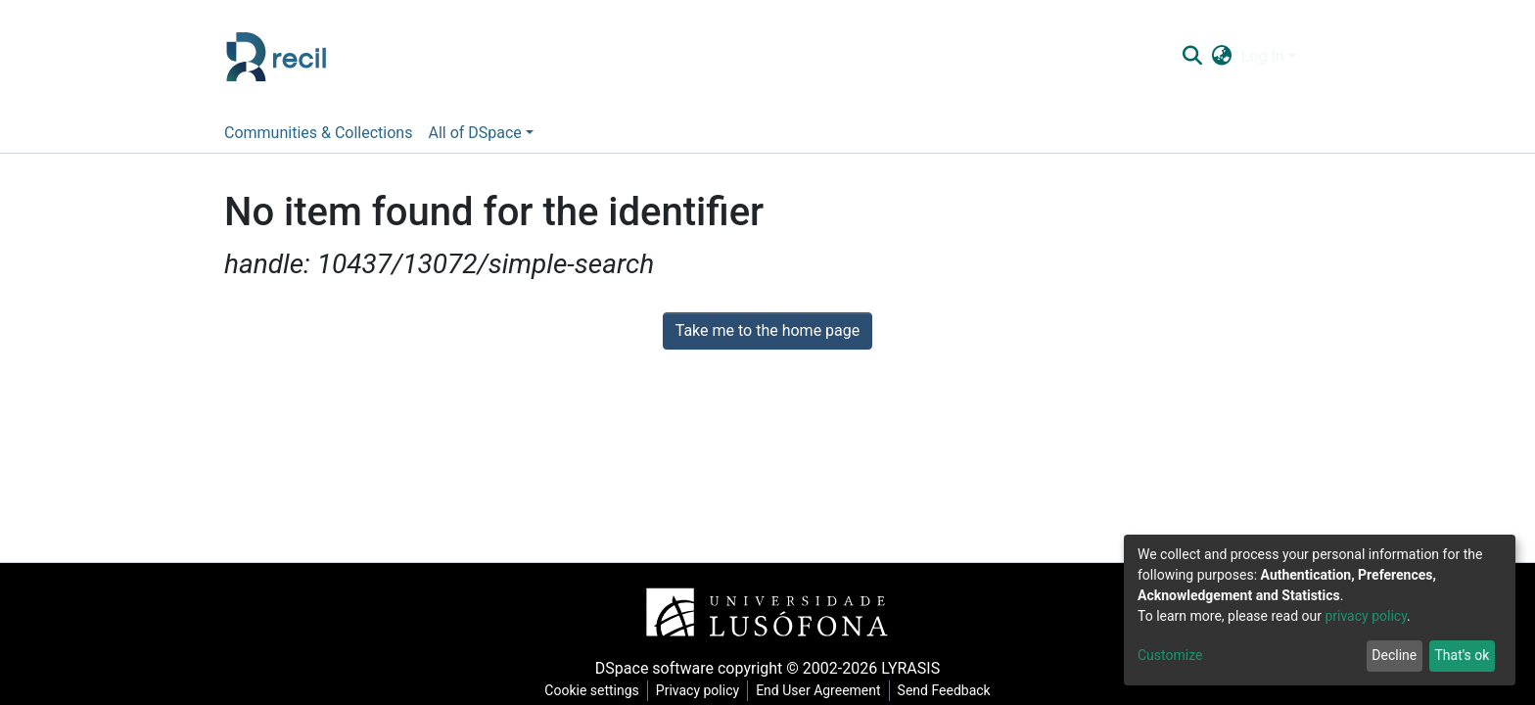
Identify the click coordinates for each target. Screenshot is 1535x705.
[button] (1221, 57)
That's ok (1461, 655)
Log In (1262, 56)
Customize (1170, 655)
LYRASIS (910, 668)
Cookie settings (591, 690)
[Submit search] (1192, 57)
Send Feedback (944, 690)
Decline (1394, 655)
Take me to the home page (768, 330)
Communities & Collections (318, 132)
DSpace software (654, 668)
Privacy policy (697, 690)
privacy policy (1366, 616)
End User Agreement (818, 690)
